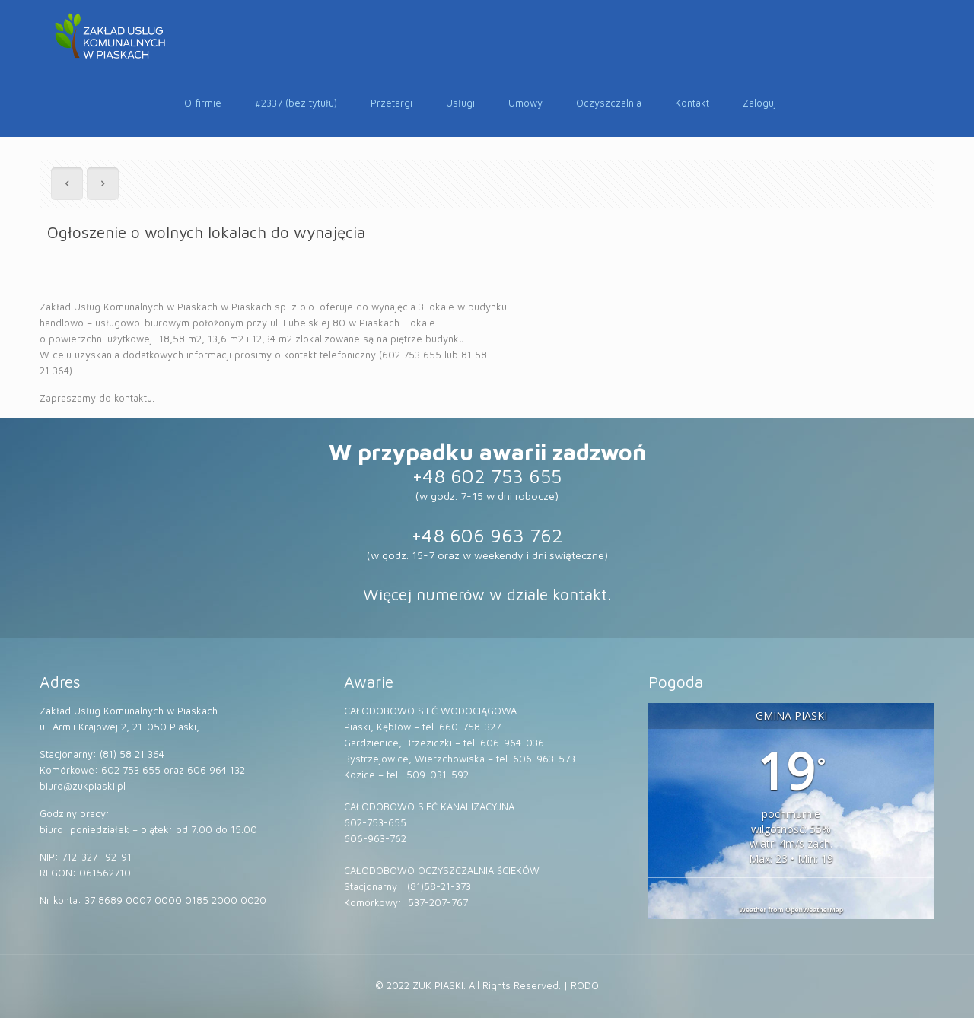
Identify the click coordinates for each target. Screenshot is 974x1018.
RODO (585, 985)
